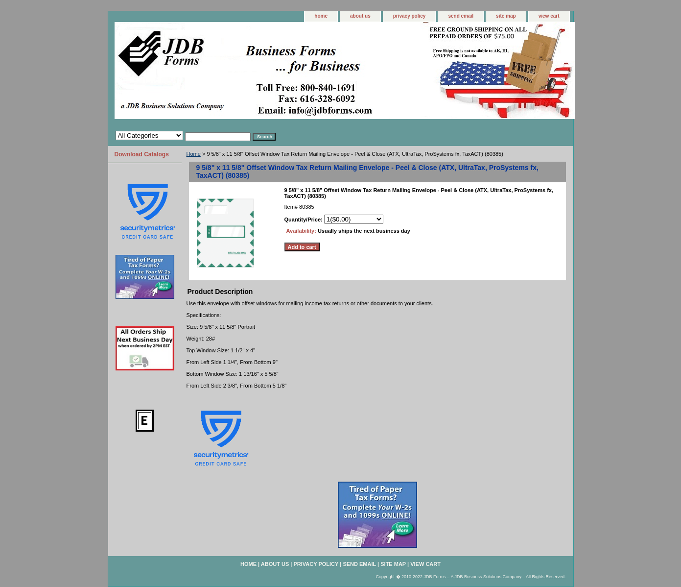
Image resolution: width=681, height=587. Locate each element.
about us (360, 16)
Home (194, 154)
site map (506, 16)
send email (460, 16)
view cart (549, 16)
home (321, 16)
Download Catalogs (142, 154)
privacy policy (409, 16)
